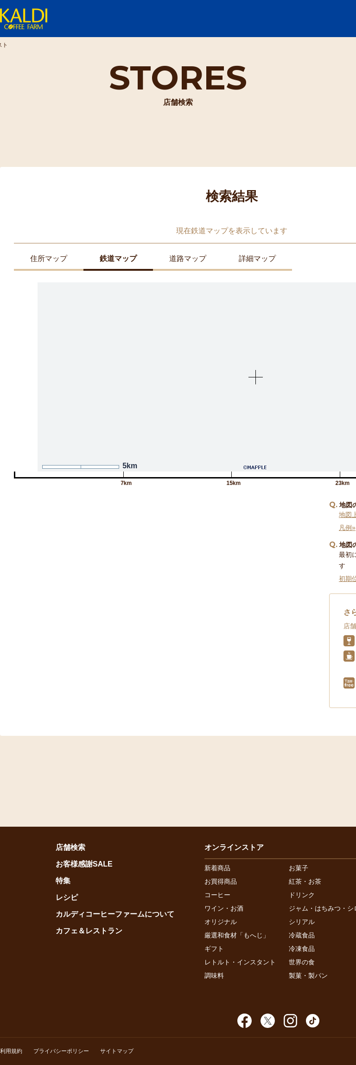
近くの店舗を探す (167, 540)
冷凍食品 (302, 948)
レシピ (67, 897)
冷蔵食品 (302, 935)
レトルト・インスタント (240, 962)
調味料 (214, 975)
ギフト (214, 948)
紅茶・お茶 (305, 881)
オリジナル (220, 921)
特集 (63, 881)
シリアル (302, 921)
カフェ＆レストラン (89, 931)
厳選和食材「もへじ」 (236, 935)
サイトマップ (117, 1051)
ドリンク (302, 895)
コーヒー (217, 895)
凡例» (347, 527)
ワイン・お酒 (223, 908)
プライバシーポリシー (61, 1051)
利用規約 (11, 1051)
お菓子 (298, 868)
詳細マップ (257, 258)
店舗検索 (70, 847)
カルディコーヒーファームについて (115, 914)
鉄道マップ (118, 258)
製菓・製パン (308, 975)
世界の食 (302, 962)
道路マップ (187, 258)
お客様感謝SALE (84, 864)
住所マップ (48, 258)
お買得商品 (220, 881)
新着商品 (217, 868)
